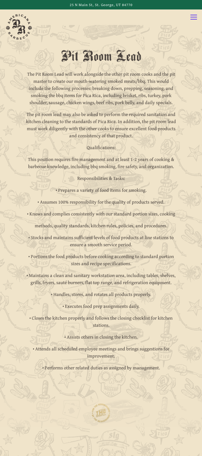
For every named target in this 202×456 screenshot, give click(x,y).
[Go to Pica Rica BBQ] (101, 5)
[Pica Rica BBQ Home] (18, 26)
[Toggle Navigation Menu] (193, 17)
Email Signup (101, 448)
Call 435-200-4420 (101, 432)
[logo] (101, 413)
